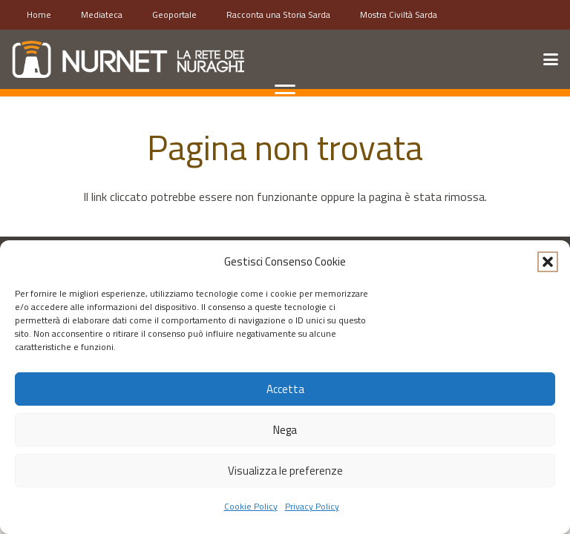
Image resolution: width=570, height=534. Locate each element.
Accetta (285, 389)
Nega (285, 429)
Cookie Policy (251, 506)
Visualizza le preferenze (285, 470)
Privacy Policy (312, 506)
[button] (547, 261)
